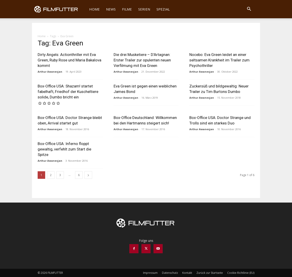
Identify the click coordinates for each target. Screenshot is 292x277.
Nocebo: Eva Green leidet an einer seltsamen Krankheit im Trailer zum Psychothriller (219, 60)
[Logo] (59, 9)
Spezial (163, 9)
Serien (144, 9)
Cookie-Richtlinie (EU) (240, 273)
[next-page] (88, 175)
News (111, 9)
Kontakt (187, 273)
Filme (127, 9)
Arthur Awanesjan (50, 71)
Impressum (150, 273)
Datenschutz (170, 273)
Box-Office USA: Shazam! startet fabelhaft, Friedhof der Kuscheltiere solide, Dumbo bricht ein (68, 91)
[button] (248, 9)
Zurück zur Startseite (209, 273)
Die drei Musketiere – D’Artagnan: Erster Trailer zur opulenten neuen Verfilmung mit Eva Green (142, 60)
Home (94, 9)
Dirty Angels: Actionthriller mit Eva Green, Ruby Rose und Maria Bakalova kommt (69, 60)
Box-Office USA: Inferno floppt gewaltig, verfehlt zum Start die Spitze (64, 149)
